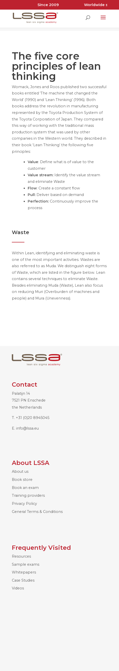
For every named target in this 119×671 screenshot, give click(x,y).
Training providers (28, 495)
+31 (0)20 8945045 (32, 417)
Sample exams (25, 564)
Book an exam (25, 487)
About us (20, 471)
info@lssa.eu (27, 428)
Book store (22, 479)
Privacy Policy (24, 503)
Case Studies (23, 580)
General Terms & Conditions (37, 511)
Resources (21, 556)
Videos (18, 588)
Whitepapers (24, 572)
